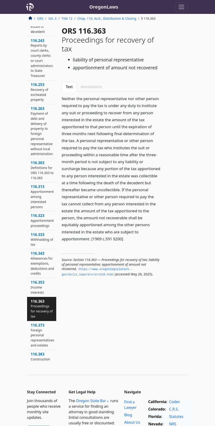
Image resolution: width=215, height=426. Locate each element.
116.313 (42, 196)
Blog (128, 414)
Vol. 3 (52, 18)
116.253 (39, 92)
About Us (132, 422)
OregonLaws (103, 7)
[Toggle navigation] (181, 7)
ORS (40, 18)
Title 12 (67, 18)
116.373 (42, 335)
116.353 (37, 287)
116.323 (42, 220)
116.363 (42, 308)
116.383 (40, 356)
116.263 (42, 131)
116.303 (42, 170)
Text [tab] (69, 86)
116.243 (42, 58)
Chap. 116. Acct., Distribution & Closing (106, 18)
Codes (174, 401)
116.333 (42, 239)
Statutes (176, 416)
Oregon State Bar (91, 400)
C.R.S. (174, 409)
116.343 (42, 263)
